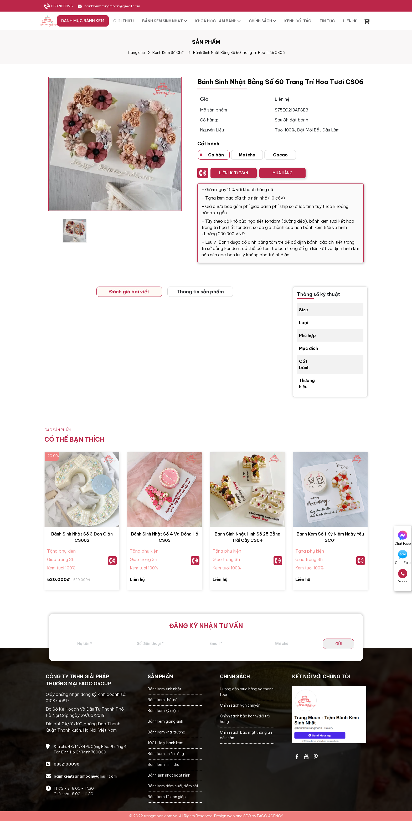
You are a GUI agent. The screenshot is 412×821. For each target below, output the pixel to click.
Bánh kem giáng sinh (165, 721)
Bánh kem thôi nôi (163, 699)
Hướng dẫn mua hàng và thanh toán (247, 692)
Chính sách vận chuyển (240, 705)
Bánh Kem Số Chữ (167, 52)
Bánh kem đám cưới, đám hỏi (173, 786)
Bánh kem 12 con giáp (167, 796)
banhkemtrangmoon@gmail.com (112, 6)
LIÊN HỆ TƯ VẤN (233, 173)
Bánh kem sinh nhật (164, 689)
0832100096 (62, 6)
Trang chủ (136, 52)
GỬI (338, 643)
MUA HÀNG (282, 173)
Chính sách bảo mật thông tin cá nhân (246, 735)
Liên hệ (137, 579)
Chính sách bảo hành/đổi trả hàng (245, 719)
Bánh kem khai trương (166, 732)
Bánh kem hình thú (163, 764)
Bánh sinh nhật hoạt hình (169, 775)
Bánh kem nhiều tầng (166, 753)
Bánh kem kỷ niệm (163, 710)
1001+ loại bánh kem (165, 743)
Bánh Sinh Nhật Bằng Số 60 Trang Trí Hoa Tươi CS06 (239, 52)
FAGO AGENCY (270, 816)
